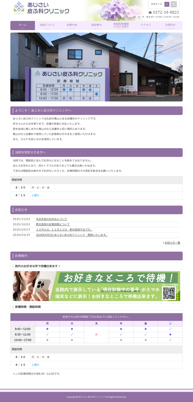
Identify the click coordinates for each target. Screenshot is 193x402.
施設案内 (96, 26)
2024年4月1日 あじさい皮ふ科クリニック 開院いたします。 (72, 235)
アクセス (146, 26)
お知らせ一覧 (172, 243)
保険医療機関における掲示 (121, 25)
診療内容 (72, 26)
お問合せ (170, 26)
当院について (47, 26)
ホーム (22, 26)
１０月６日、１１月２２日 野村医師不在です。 (64, 230)
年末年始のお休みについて (51, 219)
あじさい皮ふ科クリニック (92, 397)
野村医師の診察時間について (53, 224)
